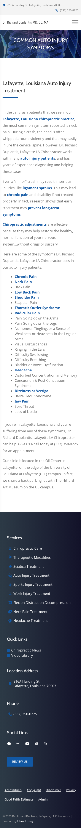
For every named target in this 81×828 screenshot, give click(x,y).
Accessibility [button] (13, 790)
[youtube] (27, 743)
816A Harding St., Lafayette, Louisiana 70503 (32, 5)
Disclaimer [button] (53, 790)
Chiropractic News (26, 650)
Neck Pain (23, 281)
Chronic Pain (26, 276)
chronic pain (18, 194)
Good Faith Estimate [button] (19, 799)
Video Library (22, 655)
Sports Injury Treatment (32, 584)
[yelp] (45, 743)
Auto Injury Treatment (31, 575)
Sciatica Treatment (28, 566)
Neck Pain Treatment (30, 612)
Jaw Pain (22, 401)
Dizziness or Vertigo (31, 390)
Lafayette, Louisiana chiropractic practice (38, 119)
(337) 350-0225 (66, 10)
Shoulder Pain (27, 297)
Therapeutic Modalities (32, 557)
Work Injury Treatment (31, 593)
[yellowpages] (36, 743)
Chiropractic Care (27, 548)
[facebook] (9, 743)
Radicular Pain (27, 313)
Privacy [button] (71, 790)
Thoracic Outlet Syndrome (37, 307)
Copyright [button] (34, 790)
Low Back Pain (27, 292)
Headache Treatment (30, 620)
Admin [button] (43, 799)
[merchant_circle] (18, 743)
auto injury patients (37, 158)
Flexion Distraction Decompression (42, 602)
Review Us (20, 761)
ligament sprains (37, 188)
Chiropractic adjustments (25, 224)
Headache (23, 370)
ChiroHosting (25, 821)
